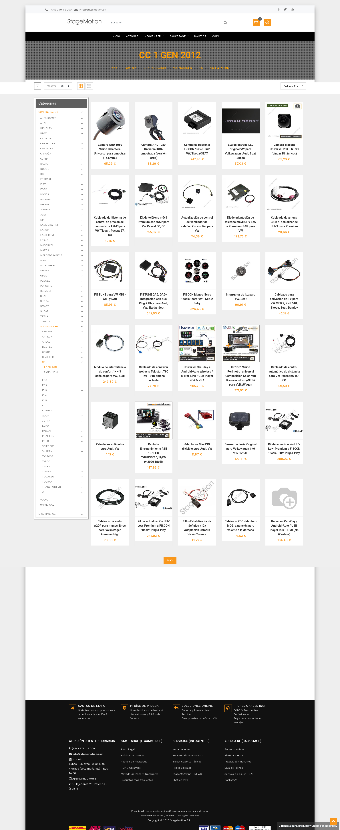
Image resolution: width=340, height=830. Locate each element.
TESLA (45, 316)
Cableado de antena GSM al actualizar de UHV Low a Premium (284, 222)
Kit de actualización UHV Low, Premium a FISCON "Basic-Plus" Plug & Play (284, 448)
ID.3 (44, 390)
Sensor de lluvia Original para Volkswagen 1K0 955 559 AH (241, 448)
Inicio (113, 68)
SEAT (44, 296)
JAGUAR (45, 210)
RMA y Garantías (131, 767)
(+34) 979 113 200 (61, 9)
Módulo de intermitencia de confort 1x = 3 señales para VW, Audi (110, 371)
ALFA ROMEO (49, 118)
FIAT (43, 184)
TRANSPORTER (51, 487)
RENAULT (46, 291)
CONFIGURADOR (155, 68)
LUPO (45, 426)
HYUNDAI (46, 199)
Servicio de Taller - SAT (239, 773)
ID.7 (44, 405)
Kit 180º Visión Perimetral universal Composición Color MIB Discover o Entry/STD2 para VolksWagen (240, 375)
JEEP (44, 215)
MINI (43, 260)
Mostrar (51, 85)
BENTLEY (46, 128)
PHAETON (48, 436)
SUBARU (46, 311)
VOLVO (45, 500)
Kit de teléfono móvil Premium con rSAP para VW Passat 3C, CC (154, 222)
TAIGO (46, 466)
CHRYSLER (47, 149)
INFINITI (46, 205)
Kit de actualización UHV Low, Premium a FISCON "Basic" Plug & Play (154, 525)
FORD (44, 189)
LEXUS (45, 240)
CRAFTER (48, 357)
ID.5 (44, 400)
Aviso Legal (128, 749)
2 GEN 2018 (51, 372)
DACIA (44, 164)
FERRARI (46, 179)
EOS (44, 380)
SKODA (45, 301)
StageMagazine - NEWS (187, 773)
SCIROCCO (48, 446)
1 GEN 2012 (51, 367)
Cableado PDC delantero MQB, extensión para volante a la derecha (241, 525)
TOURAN (47, 482)
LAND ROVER (49, 235)
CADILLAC (47, 138)
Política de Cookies (132, 755)
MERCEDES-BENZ (52, 255)
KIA (43, 220)
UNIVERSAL (48, 505)
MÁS (170, 559)
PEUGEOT (47, 281)
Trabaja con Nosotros (237, 761)
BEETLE (47, 347)
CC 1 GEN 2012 (219, 68)
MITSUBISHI (48, 266)
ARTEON (47, 337)
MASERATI (47, 245)
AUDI (43, 123)
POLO (45, 441)
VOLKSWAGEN (182, 68)
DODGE (45, 169)
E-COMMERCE (47, 514)
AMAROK (47, 332)
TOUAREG (48, 477)
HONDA (45, 194)
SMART (45, 306)
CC (201, 68)
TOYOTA (46, 321)
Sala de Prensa (233, 767)
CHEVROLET (48, 144)
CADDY (46, 352)
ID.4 (44, 395)
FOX (44, 385)
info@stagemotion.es (92, 9)
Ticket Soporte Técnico (187, 761)
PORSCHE (46, 286)
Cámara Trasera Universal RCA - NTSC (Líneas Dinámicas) (284, 149)
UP (44, 492)
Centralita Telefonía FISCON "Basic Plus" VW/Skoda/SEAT (197, 149)
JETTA (46, 421)
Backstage (230, 779)
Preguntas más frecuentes (137, 779)
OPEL (44, 276)
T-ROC (46, 461)
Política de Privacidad (134, 761)
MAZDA (45, 250)
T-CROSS (48, 456)
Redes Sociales (182, 767)
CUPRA (45, 159)
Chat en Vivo (180, 779)
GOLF (45, 416)
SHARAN (47, 451)
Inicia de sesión (182, 749)
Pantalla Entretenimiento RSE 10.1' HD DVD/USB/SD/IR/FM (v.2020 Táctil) (153, 452)
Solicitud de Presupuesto (188, 755)
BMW (44, 133)
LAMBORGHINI (49, 225)
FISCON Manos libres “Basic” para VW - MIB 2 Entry (197, 299)
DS (42, 174)
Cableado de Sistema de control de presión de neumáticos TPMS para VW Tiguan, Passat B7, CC (110, 226)
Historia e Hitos (233, 755)
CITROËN (46, 154)
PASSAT (47, 431)
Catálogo (130, 68)
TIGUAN (47, 472)
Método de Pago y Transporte (139, 773)
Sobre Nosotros (234, 749)
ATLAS (46, 342)
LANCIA (45, 230)
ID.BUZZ (47, 411)
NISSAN (45, 271)
